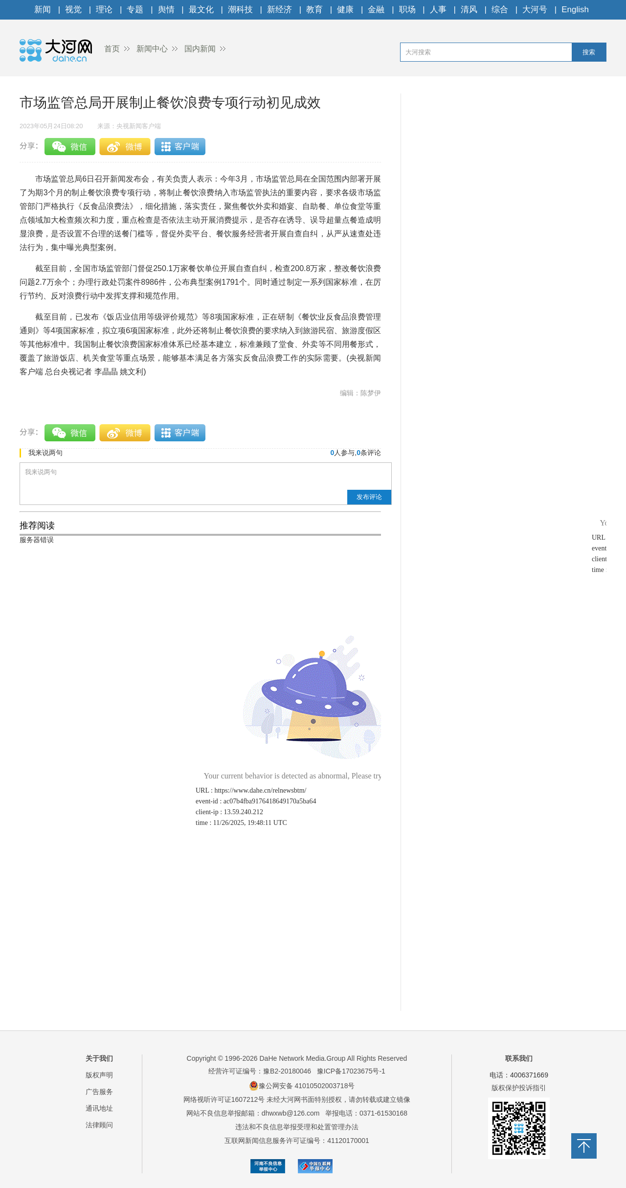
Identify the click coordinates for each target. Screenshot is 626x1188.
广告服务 (99, 1092)
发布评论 (369, 497)
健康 (345, 9)
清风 (469, 9)
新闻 (42, 9)
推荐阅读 (37, 525)
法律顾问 (99, 1125)
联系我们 (519, 1058)
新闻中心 (152, 49)
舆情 (166, 9)
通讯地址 (99, 1108)
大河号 (534, 9)
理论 (104, 9)
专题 (135, 9)
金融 (376, 9)
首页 (112, 49)
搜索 (588, 52)
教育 (314, 9)
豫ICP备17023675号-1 (351, 1071)
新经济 (279, 9)
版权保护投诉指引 (519, 1088)
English (575, 9)
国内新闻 (200, 49)
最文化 (201, 9)
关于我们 (99, 1058)
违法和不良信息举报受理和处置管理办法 (296, 1127)
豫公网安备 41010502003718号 (302, 1086)
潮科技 (240, 9)
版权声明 (99, 1075)
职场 (407, 9)
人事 (438, 9)
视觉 (73, 9)
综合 (500, 9)
